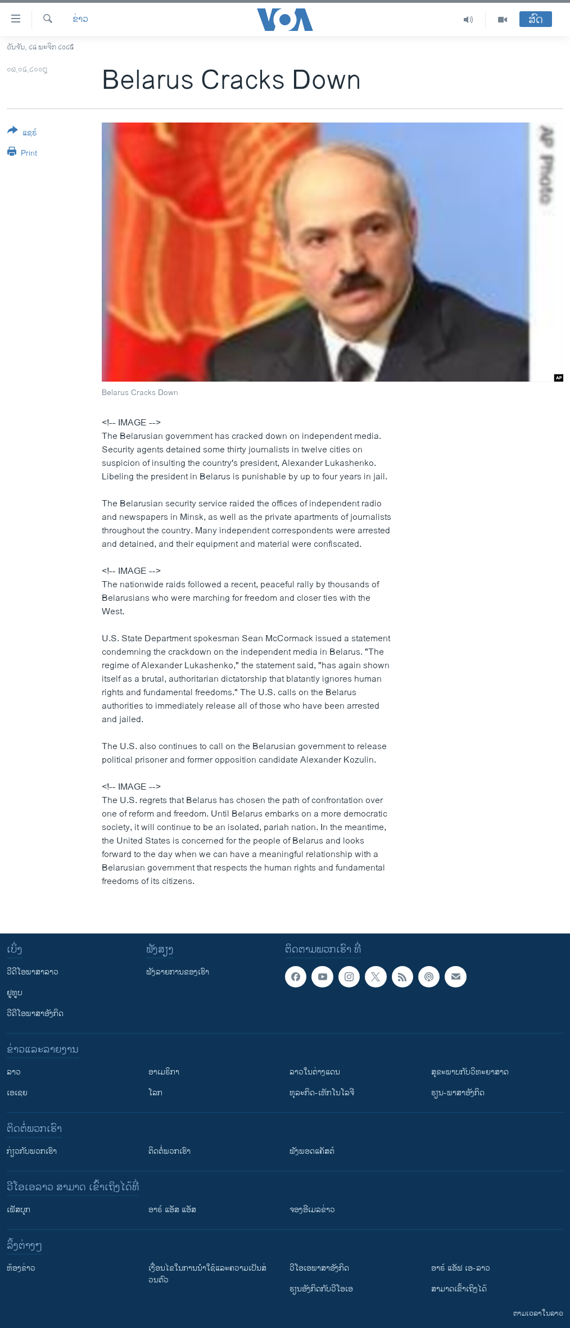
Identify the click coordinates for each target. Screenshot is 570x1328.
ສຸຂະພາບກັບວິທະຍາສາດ (470, 1072)
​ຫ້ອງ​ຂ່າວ (21, 1268)
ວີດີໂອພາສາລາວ (32, 972)
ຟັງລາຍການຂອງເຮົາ (177, 972)
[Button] (22, 134)
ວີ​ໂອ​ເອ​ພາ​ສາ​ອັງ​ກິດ (319, 1268)
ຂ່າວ (80, 19)
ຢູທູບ (14, 993)
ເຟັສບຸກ (18, 1210)
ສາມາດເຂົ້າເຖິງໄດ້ (459, 1289)
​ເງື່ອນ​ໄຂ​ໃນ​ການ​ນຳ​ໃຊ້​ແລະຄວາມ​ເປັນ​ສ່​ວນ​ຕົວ (207, 1274)
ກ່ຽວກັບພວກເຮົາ (32, 1151)
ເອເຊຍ (17, 1093)
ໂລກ (155, 1093)
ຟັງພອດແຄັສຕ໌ (311, 1151)
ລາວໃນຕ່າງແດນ (314, 1072)
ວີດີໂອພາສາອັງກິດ (35, 1013)
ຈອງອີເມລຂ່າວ (312, 1210)
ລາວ (14, 1072)
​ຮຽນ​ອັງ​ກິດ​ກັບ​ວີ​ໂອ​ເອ (321, 1289)
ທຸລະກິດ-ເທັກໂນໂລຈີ (321, 1093)
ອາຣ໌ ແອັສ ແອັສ (172, 1210)
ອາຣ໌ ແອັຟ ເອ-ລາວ (460, 1268)
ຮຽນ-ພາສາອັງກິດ (458, 1093)
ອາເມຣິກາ (163, 1072)
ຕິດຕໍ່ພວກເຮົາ (169, 1151)
